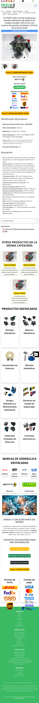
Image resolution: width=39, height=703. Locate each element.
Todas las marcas (19, 625)
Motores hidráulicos (19, 634)
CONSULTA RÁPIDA (10, 265)
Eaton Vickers (19, 619)
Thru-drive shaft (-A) (12, 14)
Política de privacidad (22, 696)
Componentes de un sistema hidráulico (19, 659)
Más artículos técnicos (19, 664)
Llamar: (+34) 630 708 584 (19, 569)
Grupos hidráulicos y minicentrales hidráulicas (19, 662)
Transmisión (19, 642)
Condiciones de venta (8, 696)
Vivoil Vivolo (29, 491)
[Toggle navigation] (35, 5)
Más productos (19, 644)
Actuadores (19, 639)
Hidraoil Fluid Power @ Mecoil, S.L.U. (24, 682)
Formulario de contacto (19, 563)
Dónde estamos (19, 674)
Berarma (15, 13)
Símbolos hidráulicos (19, 654)
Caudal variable (7, 13)
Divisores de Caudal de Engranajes (29, 403)
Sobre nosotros (19, 670)
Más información (8, 221)
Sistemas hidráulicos (19, 635)
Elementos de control (19, 637)
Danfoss (5, 474)
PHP (20, 13)
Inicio (2, 11)
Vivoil (19, 620)
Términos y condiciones (19, 698)
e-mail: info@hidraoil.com (19, 549)
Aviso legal (15, 696)
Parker (19, 617)
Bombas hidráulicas (18, 11)
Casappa (19, 624)
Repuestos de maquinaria (19, 645)
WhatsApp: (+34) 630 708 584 (19, 556)
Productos (8, 11)
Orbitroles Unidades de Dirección (9, 438)
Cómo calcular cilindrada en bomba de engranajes (19, 660)
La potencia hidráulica (19, 652)
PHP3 (4, 14)
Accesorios (19, 640)
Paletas (26, 11)
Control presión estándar (29, 13)
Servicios (19, 672)
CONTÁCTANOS (19, 87)
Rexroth (24, 474)
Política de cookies (31, 696)
